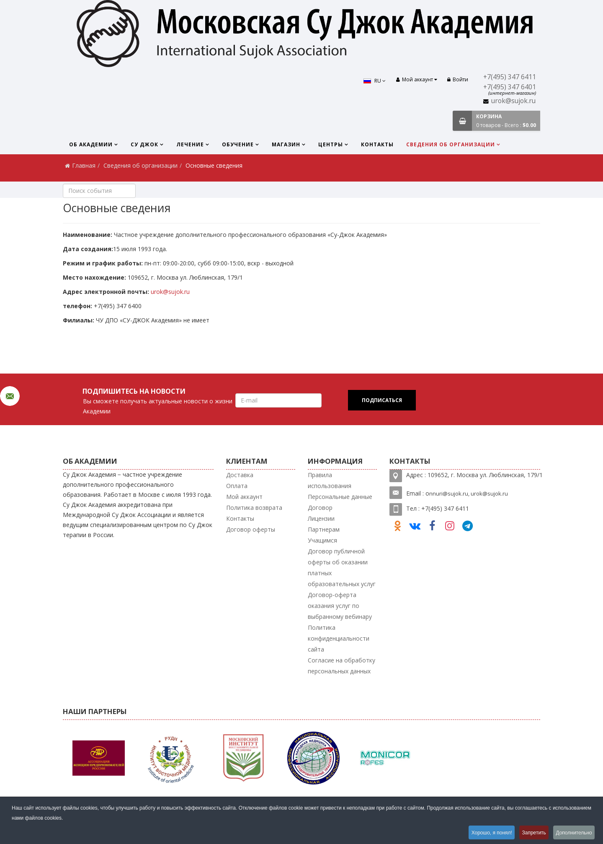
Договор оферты (250, 529)
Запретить (531, 833)
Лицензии (321, 518)
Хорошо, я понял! (486, 833)
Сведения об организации (450, 144)
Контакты (377, 144)
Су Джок (144, 144)
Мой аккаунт (244, 497)
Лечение (190, 144)
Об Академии (91, 144)
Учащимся (322, 540)
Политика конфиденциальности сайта (338, 638)
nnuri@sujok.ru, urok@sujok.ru (468, 493)
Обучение (238, 144)
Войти (457, 79)
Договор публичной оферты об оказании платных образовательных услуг (342, 567)
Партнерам (324, 529)
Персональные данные (340, 497)
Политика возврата (254, 508)
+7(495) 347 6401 (509, 87)
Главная (83, 165)
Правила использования (329, 480)
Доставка (239, 475)
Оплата (236, 486)
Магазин (286, 144)
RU (372, 80)
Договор (320, 508)
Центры (330, 144)
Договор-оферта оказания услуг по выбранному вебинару (340, 606)
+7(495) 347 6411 (509, 77)
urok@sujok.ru (513, 100)
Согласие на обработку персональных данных (341, 665)
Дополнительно (573, 833)
